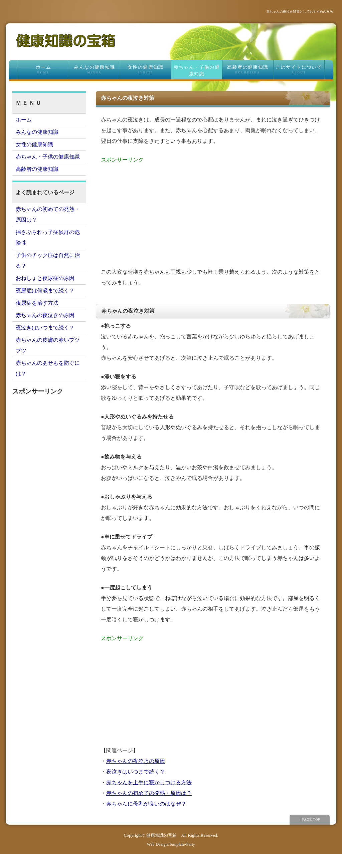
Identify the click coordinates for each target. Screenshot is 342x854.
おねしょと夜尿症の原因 (45, 278)
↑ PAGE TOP (309, 819)
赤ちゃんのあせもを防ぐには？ (48, 368)
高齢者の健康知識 (247, 69)
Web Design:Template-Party (171, 844)
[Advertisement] (213, 212)
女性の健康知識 (145, 69)
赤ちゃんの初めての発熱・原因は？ (149, 793)
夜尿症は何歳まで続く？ (45, 290)
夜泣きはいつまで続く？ (135, 772)
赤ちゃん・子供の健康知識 (197, 70)
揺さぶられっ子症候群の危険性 (48, 237)
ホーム (43, 69)
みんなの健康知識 (94, 69)
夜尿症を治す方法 (37, 303)
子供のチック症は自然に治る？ (48, 260)
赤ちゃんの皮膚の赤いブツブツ (48, 345)
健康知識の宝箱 (161, 835)
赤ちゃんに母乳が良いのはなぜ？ (146, 804)
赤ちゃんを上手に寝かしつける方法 (149, 782)
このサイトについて (299, 69)
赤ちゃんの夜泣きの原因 (135, 761)
